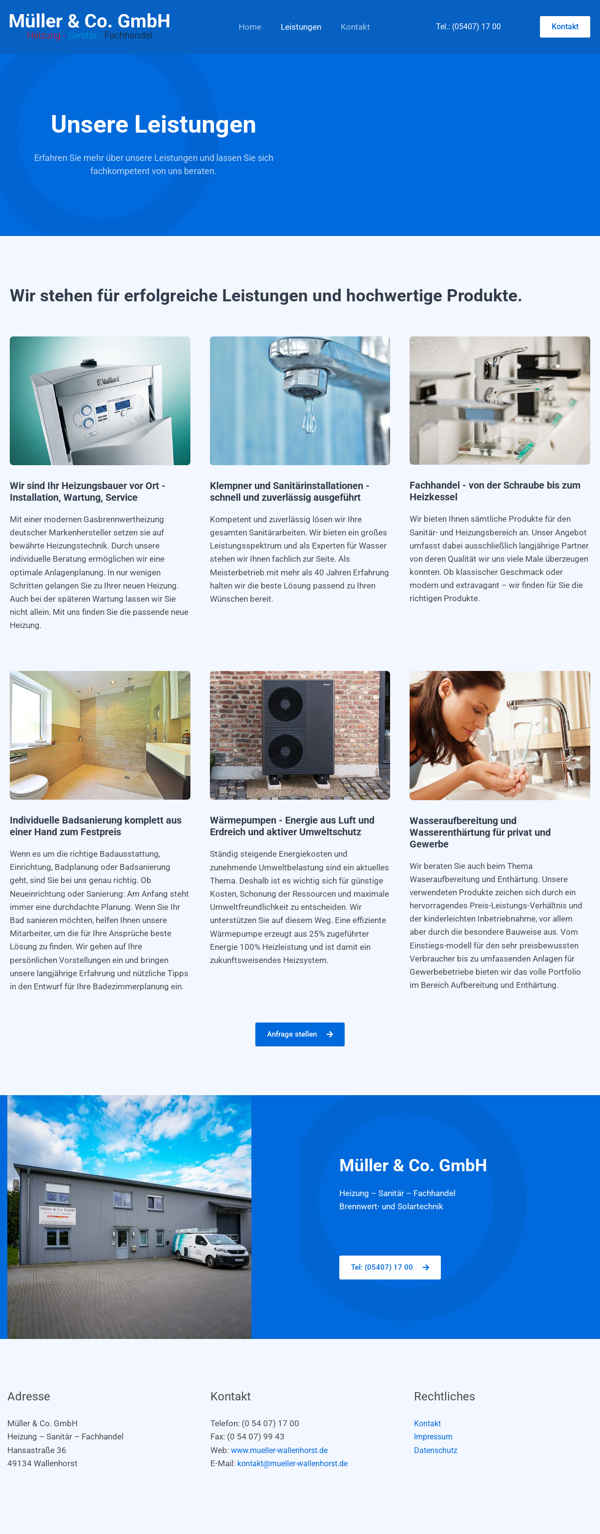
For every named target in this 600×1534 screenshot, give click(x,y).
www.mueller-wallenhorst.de (283, 1450)
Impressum (435, 1437)
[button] (565, 27)
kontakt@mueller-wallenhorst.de (297, 1464)
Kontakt (348, 27)
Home (248, 27)
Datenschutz (437, 1450)
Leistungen (296, 27)
